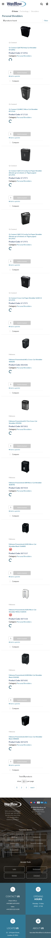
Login (14, 869)
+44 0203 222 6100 (12, 909)
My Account (36, 869)
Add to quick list (14, 76)
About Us (14, 837)
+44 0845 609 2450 (12, 903)
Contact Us (36, 837)
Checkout (36, 875)
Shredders (35, 11)
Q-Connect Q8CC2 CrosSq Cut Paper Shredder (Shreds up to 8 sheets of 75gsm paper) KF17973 (25, 236)
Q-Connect (13, 42)
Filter (46, 20)
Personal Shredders (24, 56)
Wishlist (14, 875)
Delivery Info (14, 843)
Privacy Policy (14, 849)
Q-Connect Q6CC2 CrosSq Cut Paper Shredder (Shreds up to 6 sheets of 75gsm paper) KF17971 (25, 173)
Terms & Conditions (36, 843)
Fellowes (12, 354)
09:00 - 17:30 (38, 906)
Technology (24, 11)
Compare (13, 81)
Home (15, 11)
